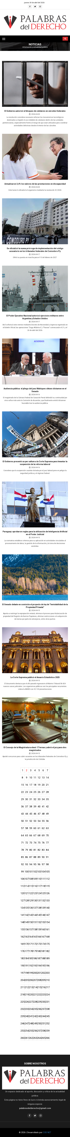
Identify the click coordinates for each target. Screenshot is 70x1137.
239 (22, 1016)
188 (43, 958)
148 (22, 922)
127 (22, 900)
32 (34, 799)
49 (47, 813)
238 (47, 1009)
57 (22, 828)
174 (43, 943)
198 (27, 972)
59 (30, 828)
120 (22, 893)
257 (39, 1030)
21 (47, 784)
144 (35, 914)
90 (43, 857)
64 (22, 835)
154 (47, 922)
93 (26, 864)
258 (43, 1030)
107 (27, 878)
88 (34, 857)
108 (31, 878)
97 (43, 864)
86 (26, 857)
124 (39, 893)
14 (47, 777)
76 (43, 842)
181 (43, 951)
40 (39, 806)
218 (22, 994)
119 (47, 886)
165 (35, 936)
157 (31, 929)
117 (39, 886)
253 (22, 1030)
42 (47, 806)
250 (39, 1023)
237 (43, 1009)
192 (31, 965)
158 (35, 929)
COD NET (47, 1132)
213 (31, 987)
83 (43, 849)
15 (22, 784)
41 (43, 806)
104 (43, 871)
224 (47, 994)
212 (27, 987)
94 (30, 864)
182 (47, 951)
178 (31, 951)
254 (27, 1030)
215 (39, 987)
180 (39, 951)
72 (26, 842)
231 (47, 1001)
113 (22, 886)
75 (39, 842)
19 (39, 784)
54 (39, 820)
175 (47, 943)
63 (47, 828)
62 (43, 828)
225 (22, 1001)
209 (43, 980)
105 (47, 871)
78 (22, 849)
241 (31, 1016)
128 (27, 900)
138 (39, 907)
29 (22, 799)
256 (35, 1030)
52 (30, 820)
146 (43, 914)
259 (47, 1030)
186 (35, 958)
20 (43, 784)
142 (27, 914)
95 (34, 864)
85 (22, 857)
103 (39, 871)
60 (34, 828)
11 (34, 777)
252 (47, 1023)
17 (30, 784)
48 (43, 813)
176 (22, 951)
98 (47, 864)
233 (27, 1009)
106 (22, 878)
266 (47, 1037)
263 (35, 1037)
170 (27, 943)
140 (47, 907)
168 (47, 936)
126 (47, 893)
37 (26, 806)
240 (27, 1016)
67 (34, 835)
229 (39, 1001)
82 (39, 849)
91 (47, 857)
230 (43, 1001)
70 (47, 835)
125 (43, 893)
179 (35, 951)
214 (35, 987)
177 (27, 951)
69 (43, 835)
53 (34, 820)
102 (35, 871)
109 (35, 878)
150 (31, 922)
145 (39, 914)
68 (39, 835)
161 (47, 929)
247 (27, 1023)
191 (27, 965)
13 (43, 777)
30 (26, 799)
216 (43, 987)
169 (22, 943)
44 (26, 813)
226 (27, 1001)
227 (31, 1001)
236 (39, 1009)
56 (47, 820)
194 (39, 965)
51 (26, 820)
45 (30, 813)
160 (43, 929)
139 (43, 907)
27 (43, 792)
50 (22, 820)
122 (31, 893)
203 (47, 972)
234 (31, 1009)
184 (27, 958)
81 (34, 849)
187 (39, 958)
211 (22, 987)
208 (39, 980)
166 (39, 936)
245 (47, 1016)
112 (47, 878)
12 (39, 777)
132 (43, 900)
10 (30, 777)
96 (39, 864)
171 (31, 943)
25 (34, 792)
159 (39, 929)
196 (47, 965)
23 (26, 792)
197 (22, 972)
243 (39, 1016)
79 (26, 849)
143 (31, 914)
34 (43, 799)
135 (27, 907)
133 (47, 900)
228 (35, 1001)
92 (22, 864)
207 (35, 980)
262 (31, 1037)
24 (30, 792)
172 (35, 943)
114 (27, 886)
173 (39, 943)
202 (43, 972)
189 (47, 958)
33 (39, 799)
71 (22, 842)
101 (31, 871)
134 (22, 907)
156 (27, 929)
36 (22, 806)
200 (35, 972)
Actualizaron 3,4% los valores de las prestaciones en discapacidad (35, 184)
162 (22, 936)
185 (31, 958)
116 (35, 886)
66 (30, 835)
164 (31, 936)
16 (26, 784)
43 (22, 813)
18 (34, 784)
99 (22, 871)
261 (27, 1037)
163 (27, 936)
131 (39, 900)
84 (47, 849)
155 (22, 929)
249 (35, 1023)
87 (30, 857)
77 (47, 842)
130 (35, 900)
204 (22, 980)
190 (22, 965)
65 (26, 835)
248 (31, 1023)
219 (27, 994)
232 (22, 1009)
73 (30, 842)
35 (47, 799)
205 (27, 980)
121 (27, 893)
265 (43, 1037)
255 (31, 1030)
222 (39, 994)
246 (22, 1023)
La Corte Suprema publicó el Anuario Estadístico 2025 (35, 677)
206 (31, 980)
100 (27, 871)
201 (39, 972)
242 (35, 1016)
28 (47, 792)
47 (39, 813)
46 (34, 813)
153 (43, 922)
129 (31, 900)
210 (47, 980)
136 (31, 907)
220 (31, 994)
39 (34, 806)
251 (43, 1023)
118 (43, 886)
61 (39, 828)
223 (43, 994)
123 (35, 893)
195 (43, 965)
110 (39, 878)
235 (35, 1009)
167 (43, 936)
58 (26, 828)
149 (27, 922)
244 (43, 1016)
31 (30, 799)
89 (39, 857)
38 (30, 806)
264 (39, 1037)
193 (35, 965)
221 (35, 994)
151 (35, 922)
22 (22, 792)
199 (31, 972)
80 (30, 849)
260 (22, 1037)
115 (31, 886)
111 (43, 878)
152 (39, 922)
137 (35, 907)
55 (43, 820)
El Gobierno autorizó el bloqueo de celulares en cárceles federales (35, 111)
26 (39, 792)
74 (34, 842)
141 (22, 914)
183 (22, 958)
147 (47, 914)
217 (47, 987)
